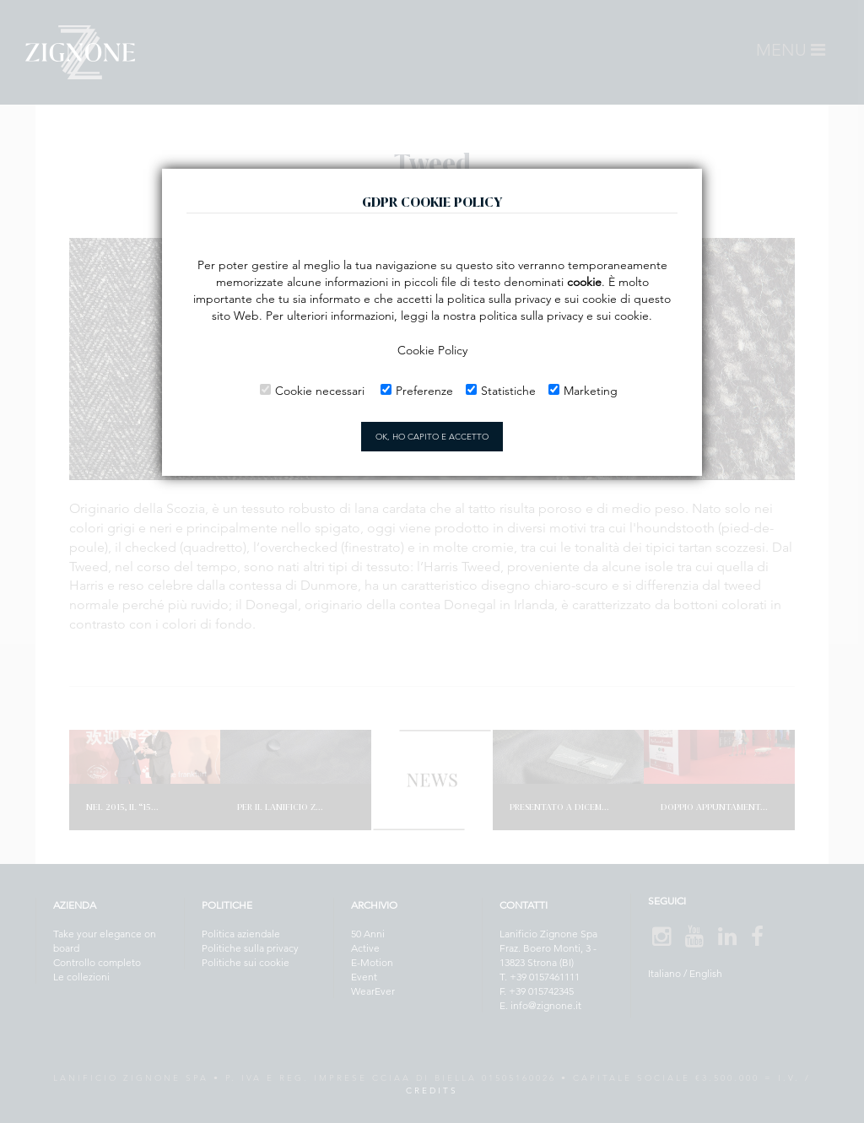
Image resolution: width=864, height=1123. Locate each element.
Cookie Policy (432, 350)
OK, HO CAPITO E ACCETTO (432, 436)
